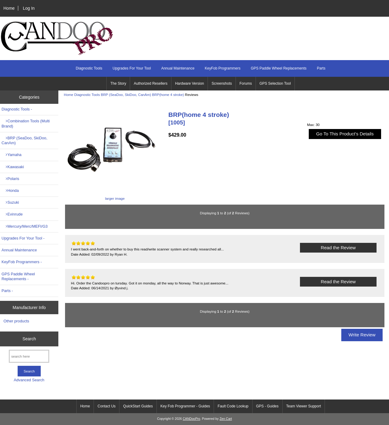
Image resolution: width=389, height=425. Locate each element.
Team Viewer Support (303, 406)
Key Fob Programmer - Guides (185, 406)
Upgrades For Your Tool (132, 68)
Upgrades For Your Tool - (23, 238)
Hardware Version (189, 83)
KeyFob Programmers (222, 68)
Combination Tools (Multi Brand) (26, 123)
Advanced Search (29, 380)
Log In (29, 8)
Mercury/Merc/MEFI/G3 (25, 226)
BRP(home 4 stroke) (168, 95)
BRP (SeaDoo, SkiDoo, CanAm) (126, 95)
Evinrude (12, 214)
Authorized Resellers (150, 83)
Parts (321, 68)
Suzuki (10, 202)
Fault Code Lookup (233, 406)
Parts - (7, 290)
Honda (10, 190)
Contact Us (106, 406)
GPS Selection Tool (275, 83)
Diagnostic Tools (87, 95)
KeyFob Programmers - (22, 262)
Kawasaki (13, 167)
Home (9, 8)
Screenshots (222, 83)
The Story (118, 83)
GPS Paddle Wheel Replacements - (18, 276)
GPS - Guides (267, 406)
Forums (245, 83)
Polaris (10, 178)
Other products (16, 321)
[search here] (29, 356)
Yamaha (12, 154)
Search (29, 338)
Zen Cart (225, 418)
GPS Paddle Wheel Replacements (278, 68)
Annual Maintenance (177, 68)
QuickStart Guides (138, 406)
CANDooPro (191, 418)
